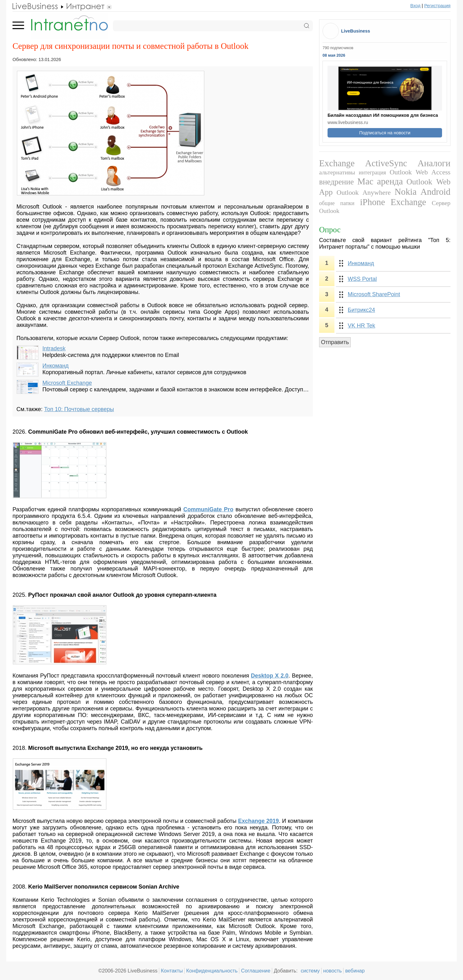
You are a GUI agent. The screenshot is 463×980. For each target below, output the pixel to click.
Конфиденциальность (211, 970)
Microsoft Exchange (67, 383)
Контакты (172, 970)
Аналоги (434, 163)
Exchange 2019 (258, 821)
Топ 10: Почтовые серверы (79, 409)
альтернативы (337, 172)
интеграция (372, 172)
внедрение (336, 182)
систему (310, 970)
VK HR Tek (361, 325)
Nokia (405, 192)
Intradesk (54, 348)
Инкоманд (56, 366)
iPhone (372, 202)
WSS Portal (362, 279)
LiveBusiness (355, 31)
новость (332, 970)
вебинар (355, 970)
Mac (365, 181)
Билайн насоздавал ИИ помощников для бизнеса (383, 115)
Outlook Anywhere (364, 192)
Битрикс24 (361, 310)
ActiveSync (386, 163)
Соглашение (255, 970)
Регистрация (437, 5)
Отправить (335, 342)
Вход (415, 5)
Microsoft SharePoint (374, 294)
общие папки (336, 203)
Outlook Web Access (420, 172)
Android (435, 192)
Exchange (337, 163)
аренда (390, 181)
